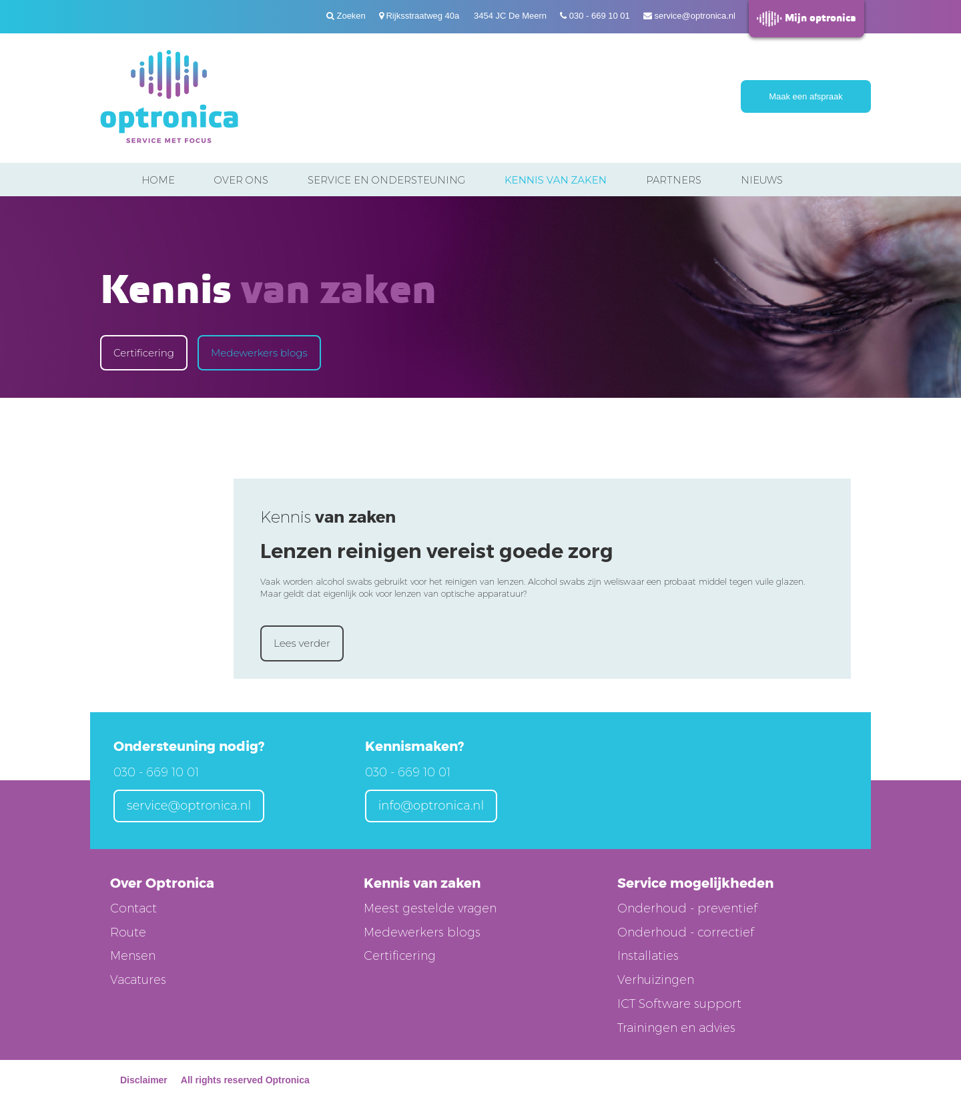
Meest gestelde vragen (430, 908)
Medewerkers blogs (259, 352)
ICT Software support (679, 1004)
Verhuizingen (655, 980)
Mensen (132, 955)
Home (158, 180)
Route (128, 932)
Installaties (648, 955)
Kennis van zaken (556, 180)
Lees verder (302, 643)
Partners (673, 180)
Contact (133, 908)
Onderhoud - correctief (685, 932)
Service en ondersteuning (386, 180)
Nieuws (762, 180)
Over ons (241, 180)
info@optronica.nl (431, 805)
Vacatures (138, 980)
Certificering (143, 352)
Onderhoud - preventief (687, 908)
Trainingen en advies (676, 1028)
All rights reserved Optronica (245, 1080)
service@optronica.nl (694, 16)
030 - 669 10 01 (599, 16)
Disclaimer (144, 1080)
